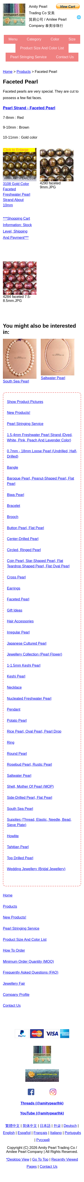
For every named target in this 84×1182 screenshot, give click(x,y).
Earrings (13, 588)
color (55, 39)
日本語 (45, 1126)
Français (40, 1133)
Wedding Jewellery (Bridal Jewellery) (36, 869)
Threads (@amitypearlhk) (42, 1103)
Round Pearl (17, 753)
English (9, 1133)
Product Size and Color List (42, 48)
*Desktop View (17, 1159)
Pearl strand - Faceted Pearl (29, 108)
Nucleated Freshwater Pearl (29, 698)
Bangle (12, 467)
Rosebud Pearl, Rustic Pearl (29, 764)
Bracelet (13, 506)
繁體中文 (12, 1126)
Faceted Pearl (18, 599)
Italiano (56, 1133)
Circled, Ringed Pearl (24, 550)
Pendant (13, 709)
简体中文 (30, 1126)
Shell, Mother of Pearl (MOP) (30, 786)
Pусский (43, 1140)
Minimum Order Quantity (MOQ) (28, 961)
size (72, 39)
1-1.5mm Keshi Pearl (23, 665)
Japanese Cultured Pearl (26, 643)
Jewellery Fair (14, 983)
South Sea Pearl (20, 809)
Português (73, 1133)
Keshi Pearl (16, 676)
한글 (57, 1126)
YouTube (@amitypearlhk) (42, 1113)
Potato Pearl (17, 720)
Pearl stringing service (28, 57)
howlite (13, 836)
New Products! (18, 413)
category (34, 39)
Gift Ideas (14, 610)
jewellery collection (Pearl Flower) (34, 654)
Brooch (12, 517)
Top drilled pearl (20, 858)
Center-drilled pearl (23, 539)
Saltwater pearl (19, 775)
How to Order (14, 950)
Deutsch (70, 1126)
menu (13, 39)
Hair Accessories (20, 621)
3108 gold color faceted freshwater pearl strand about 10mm (16, 194)
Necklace (14, 687)
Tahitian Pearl (18, 847)
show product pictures (25, 402)
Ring (10, 742)
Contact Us (65, 57)
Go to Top (40, 1159)
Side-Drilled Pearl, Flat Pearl (29, 797)
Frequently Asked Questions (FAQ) (30, 972)
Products (24, 72)
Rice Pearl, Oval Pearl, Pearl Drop (34, 731)
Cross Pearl (16, 577)
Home (8, 72)
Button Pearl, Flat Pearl (25, 528)
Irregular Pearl (18, 632)
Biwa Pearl (15, 495)
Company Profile (16, 995)
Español (24, 1133)
